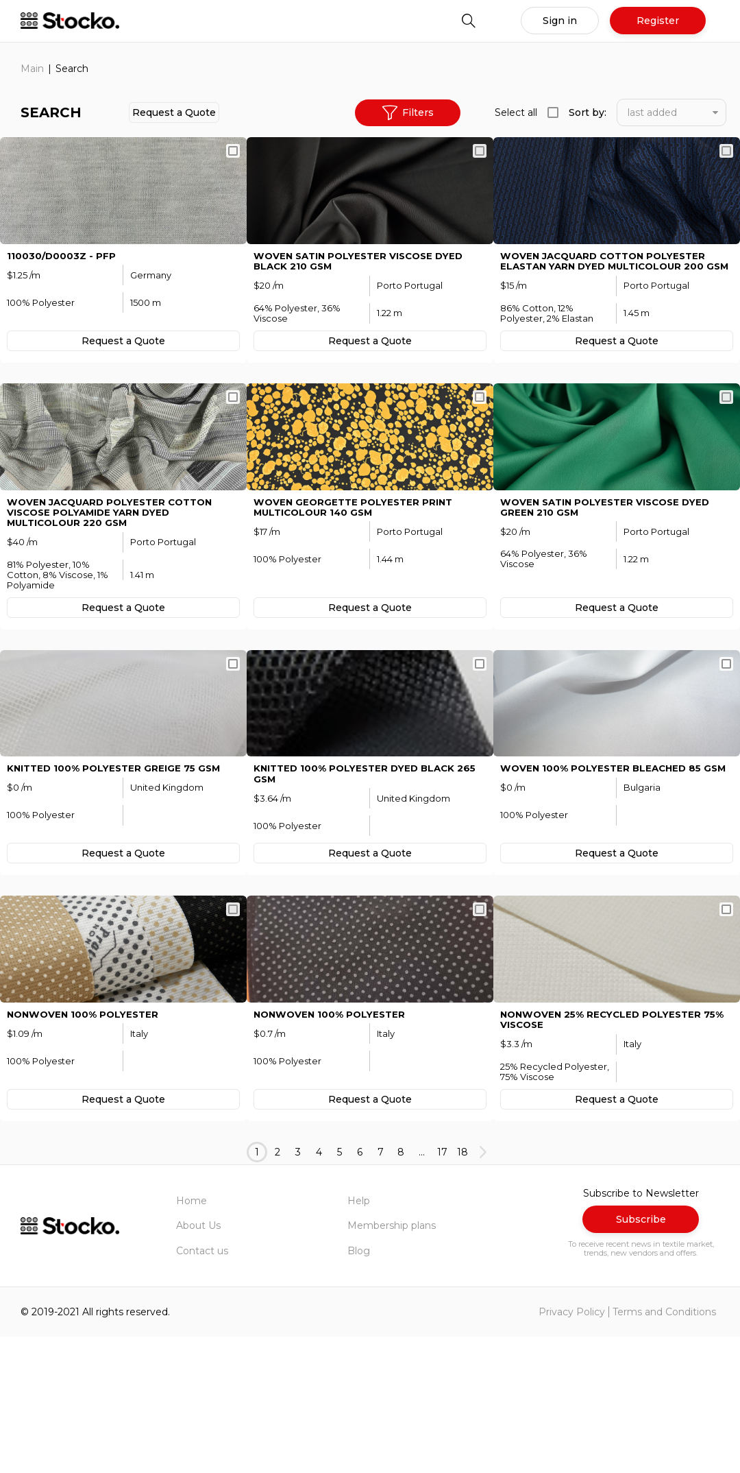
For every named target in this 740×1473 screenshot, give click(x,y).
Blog (358, 1387)
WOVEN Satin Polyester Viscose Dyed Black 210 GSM (364, 292)
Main (32, 68)
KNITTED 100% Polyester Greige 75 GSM (117, 872)
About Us (198, 1362)
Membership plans (391, 1362)
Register (658, 20)
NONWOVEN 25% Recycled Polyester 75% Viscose (605, 1156)
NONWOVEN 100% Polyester (85, 1150)
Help (358, 1337)
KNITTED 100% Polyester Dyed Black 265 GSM (370, 878)
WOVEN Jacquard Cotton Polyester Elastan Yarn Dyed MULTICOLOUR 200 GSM (608, 297)
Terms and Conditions (664, 1448)
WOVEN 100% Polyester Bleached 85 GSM (604, 878)
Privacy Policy (572, 1448)
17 (442, 1288)
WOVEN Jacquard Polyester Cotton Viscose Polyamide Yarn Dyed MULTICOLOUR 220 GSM (115, 585)
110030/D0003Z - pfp (61, 286)
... (422, 1288)
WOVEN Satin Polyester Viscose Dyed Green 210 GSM (610, 580)
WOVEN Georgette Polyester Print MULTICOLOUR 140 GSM (357, 580)
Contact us (202, 1387)
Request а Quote (174, 112)
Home (191, 1337)
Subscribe (641, 1356)
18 (462, 1288)
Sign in (560, 20)
